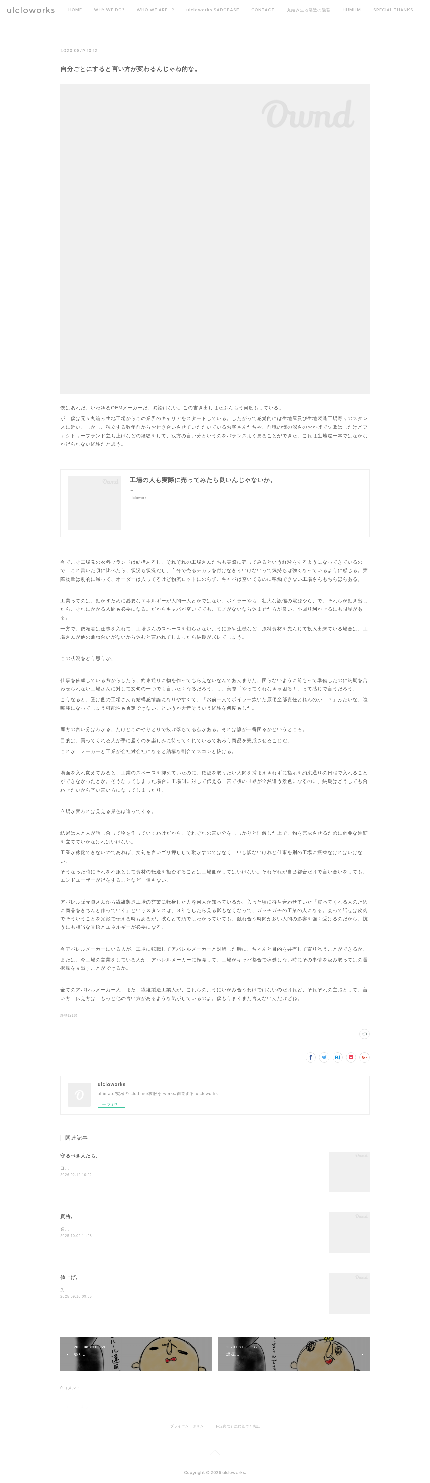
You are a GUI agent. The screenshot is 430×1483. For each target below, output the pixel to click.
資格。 (68, 1216)
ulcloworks (31, 10)
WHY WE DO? (109, 9)
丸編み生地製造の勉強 (309, 9)
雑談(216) (68, 1015)
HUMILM (352, 9)
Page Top (215, 1453)
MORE (380, 9)
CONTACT (263, 9)
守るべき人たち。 (80, 1155)
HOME (75, 9)
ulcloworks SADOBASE (212, 9)
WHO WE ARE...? (155, 9)
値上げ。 (70, 1277)
